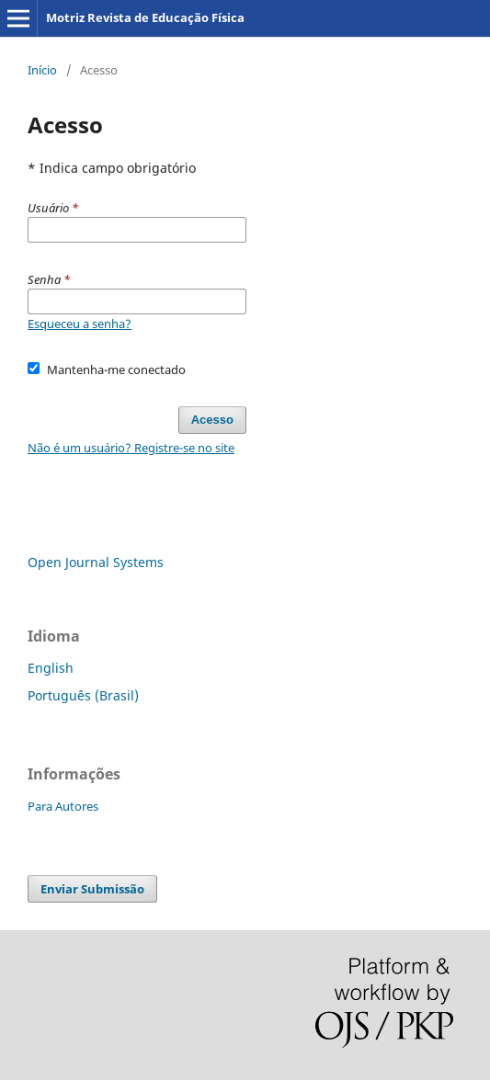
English (51, 667)
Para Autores (63, 806)
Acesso (212, 419)
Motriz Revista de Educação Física (145, 17)
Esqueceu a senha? (79, 323)
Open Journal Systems (96, 562)
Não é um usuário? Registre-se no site (131, 447)
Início (42, 70)
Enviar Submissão (92, 889)
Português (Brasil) (83, 695)
